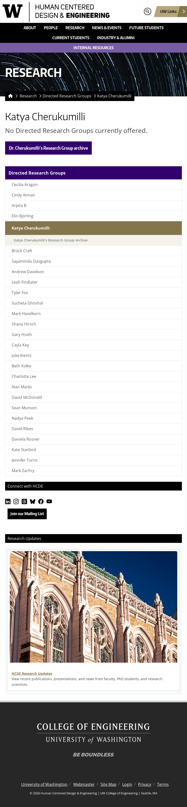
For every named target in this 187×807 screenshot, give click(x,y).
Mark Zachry (23, 470)
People (51, 27)
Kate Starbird (24, 449)
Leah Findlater (25, 282)
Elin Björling (22, 216)
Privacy (144, 784)
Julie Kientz (22, 355)
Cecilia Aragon (25, 184)
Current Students (70, 37)
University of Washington (44, 784)
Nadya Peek (22, 418)
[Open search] (147, 11)
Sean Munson (24, 407)
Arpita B (19, 205)
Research (74, 27)
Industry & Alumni (116, 37)
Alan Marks (22, 387)
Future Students (146, 27)
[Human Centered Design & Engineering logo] (70, 12)
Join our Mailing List (27, 513)
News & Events (107, 27)
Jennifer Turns (24, 460)
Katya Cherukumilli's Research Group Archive (51, 240)
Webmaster (84, 784)
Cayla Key (20, 345)
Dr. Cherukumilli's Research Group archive (48, 148)
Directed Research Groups (67, 96)
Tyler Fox (20, 292)
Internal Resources (94, 47)
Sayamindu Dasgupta (31, 261)
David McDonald (27, 397)
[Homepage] (9, 96)
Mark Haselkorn (26, 313)
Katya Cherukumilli (114, 96)
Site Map (108, 784)
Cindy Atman (23, 195)
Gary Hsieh (22, 334)
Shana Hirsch (24, 324)
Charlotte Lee (24, 376)
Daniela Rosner (26, 439)
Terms (163, 784)
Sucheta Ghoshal (27, 303)
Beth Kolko (21, 366)
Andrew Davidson (28, 271)
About (30, 27)
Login (127, 784)
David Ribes (22, 428)
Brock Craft (22, 250)
